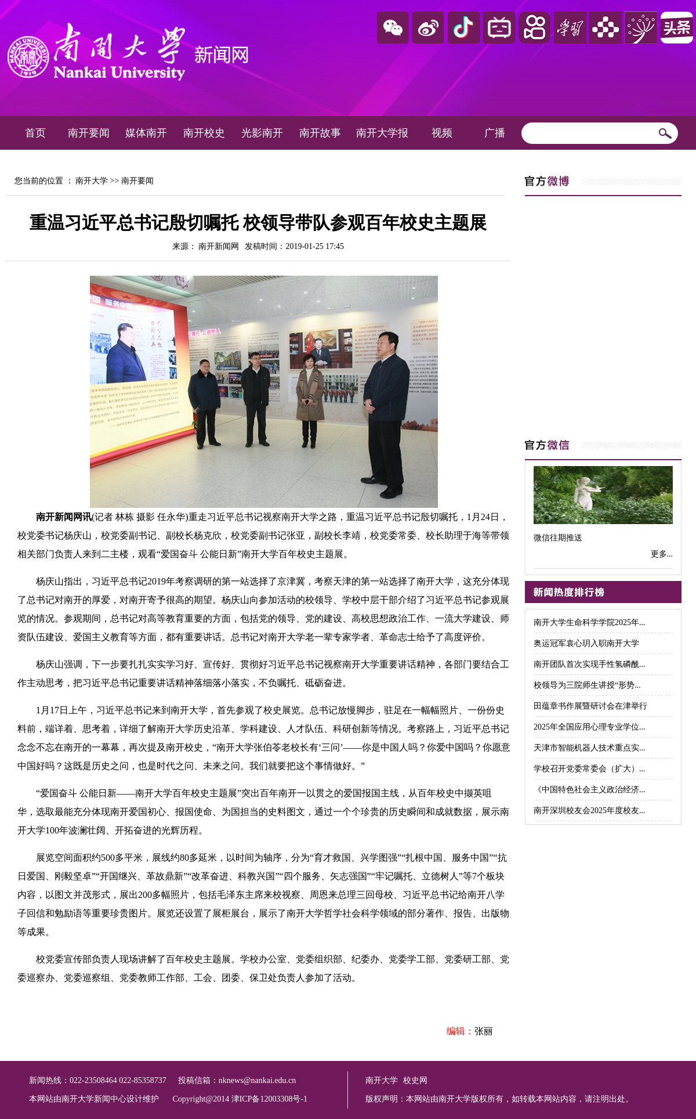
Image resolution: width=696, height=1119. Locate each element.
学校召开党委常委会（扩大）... (590, 768)
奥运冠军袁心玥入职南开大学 (586, 643)
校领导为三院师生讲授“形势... (587, 685)
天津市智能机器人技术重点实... (590, 747)
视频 (442, 133)
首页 (35, 133)
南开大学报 (382, 133)
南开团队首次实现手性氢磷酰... (590, 664)
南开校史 (204, 133)
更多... (662, 554)
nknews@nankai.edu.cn (257, 1080)
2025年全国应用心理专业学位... (590, 727)
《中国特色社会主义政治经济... (590, 789)
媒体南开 (146, 133)
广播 (494, 133)
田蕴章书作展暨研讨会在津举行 (590, 706)
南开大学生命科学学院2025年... (590, 622)
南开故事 (320, 133)
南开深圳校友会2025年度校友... (590, 810)
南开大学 (91, 180)
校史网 (415, 1080)
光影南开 (262, 133)
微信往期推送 (558, 537)
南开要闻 (89, 133)
